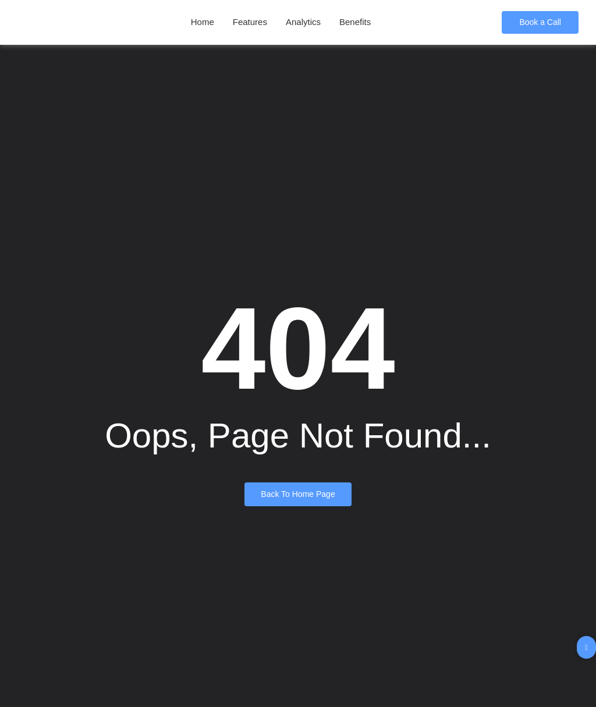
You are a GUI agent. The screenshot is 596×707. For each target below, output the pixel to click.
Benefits (355, 22)
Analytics (303, 22)
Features (250, 22)
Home (202, 22)
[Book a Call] (540, 22)
